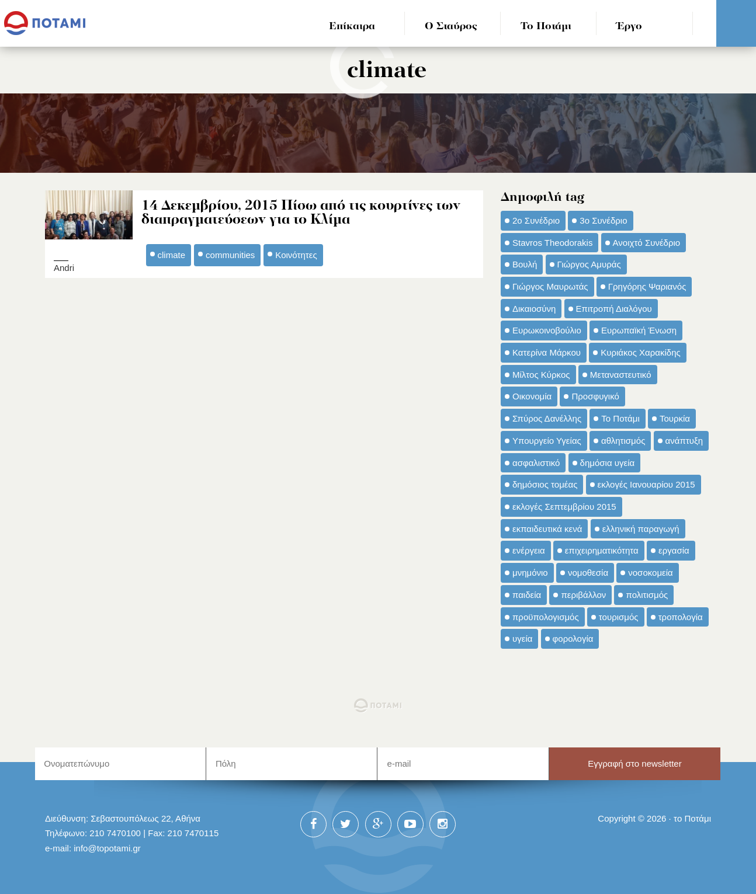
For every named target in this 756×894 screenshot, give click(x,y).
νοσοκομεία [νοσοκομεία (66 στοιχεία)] (650, 573)
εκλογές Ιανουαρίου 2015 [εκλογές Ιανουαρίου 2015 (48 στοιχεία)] (646, 484)
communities (230, 255)
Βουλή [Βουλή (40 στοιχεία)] (524, 264)
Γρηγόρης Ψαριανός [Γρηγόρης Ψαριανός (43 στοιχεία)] (647, 286)
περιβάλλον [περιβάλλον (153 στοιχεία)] (583, 595)
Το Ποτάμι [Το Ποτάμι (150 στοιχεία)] (620, 418)
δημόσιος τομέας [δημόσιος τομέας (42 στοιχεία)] (544, 484)
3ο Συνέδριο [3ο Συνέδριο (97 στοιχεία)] (603, 220)
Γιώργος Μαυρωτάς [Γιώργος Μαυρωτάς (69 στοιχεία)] (550, 286)
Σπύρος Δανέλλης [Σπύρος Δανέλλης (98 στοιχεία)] (546, 418)
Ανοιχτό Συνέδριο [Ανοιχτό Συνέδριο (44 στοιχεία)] (647, 243)
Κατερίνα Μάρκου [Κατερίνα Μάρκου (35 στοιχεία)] (546, 352)
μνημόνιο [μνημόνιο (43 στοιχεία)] (530, 573)
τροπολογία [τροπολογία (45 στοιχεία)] (680, 617)
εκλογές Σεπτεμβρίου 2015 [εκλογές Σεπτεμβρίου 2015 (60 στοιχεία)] (564, 507)
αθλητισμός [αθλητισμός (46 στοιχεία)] (623, 441)
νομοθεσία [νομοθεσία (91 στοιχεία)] (588, 573)
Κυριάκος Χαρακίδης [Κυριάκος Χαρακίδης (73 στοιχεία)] (641, 352)
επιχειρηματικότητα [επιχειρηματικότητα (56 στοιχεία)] (602, 550)
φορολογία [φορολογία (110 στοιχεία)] (573, 638)
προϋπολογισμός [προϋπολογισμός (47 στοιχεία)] (545, 617)
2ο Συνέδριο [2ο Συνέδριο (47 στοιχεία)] (536, 220)
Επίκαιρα (352, 26)
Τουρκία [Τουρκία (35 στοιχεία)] (675, 418)
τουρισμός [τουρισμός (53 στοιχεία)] (619, 617)
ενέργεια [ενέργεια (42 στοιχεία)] (528, 550)
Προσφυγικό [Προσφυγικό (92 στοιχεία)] (595, 396)
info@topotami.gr (107, 848)
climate (172, 255)
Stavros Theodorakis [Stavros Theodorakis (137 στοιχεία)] (552, 243)
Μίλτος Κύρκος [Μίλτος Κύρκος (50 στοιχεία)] (541, 375)
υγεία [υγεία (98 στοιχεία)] (522, 638)
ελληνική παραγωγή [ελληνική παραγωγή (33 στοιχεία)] (640, 529)
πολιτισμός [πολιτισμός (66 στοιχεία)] (647, 595)
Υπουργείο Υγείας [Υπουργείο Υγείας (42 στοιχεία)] (546, 441)
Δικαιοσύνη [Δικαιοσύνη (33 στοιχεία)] (534, 309)
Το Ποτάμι (546, 26)
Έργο (629, 26)
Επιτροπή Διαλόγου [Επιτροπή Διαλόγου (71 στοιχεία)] (614, 309)
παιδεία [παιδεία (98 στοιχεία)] (526, 595)
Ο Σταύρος (451, 26)
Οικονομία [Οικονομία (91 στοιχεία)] (532, 396)
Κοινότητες (296, 255)
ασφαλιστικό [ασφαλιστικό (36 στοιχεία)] (536, 463)
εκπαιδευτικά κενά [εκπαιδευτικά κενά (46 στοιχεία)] (547, 529)
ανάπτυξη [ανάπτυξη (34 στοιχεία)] (684, 441)
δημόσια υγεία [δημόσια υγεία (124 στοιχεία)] (607, 463)
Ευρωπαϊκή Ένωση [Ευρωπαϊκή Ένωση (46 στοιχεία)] (639, 330)
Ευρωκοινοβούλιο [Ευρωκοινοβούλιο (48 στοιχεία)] (546, 330)
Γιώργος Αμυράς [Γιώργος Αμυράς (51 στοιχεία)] (589, 264)
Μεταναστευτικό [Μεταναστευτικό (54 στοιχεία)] (620, 375)
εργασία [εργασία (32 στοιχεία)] (673, 550)
